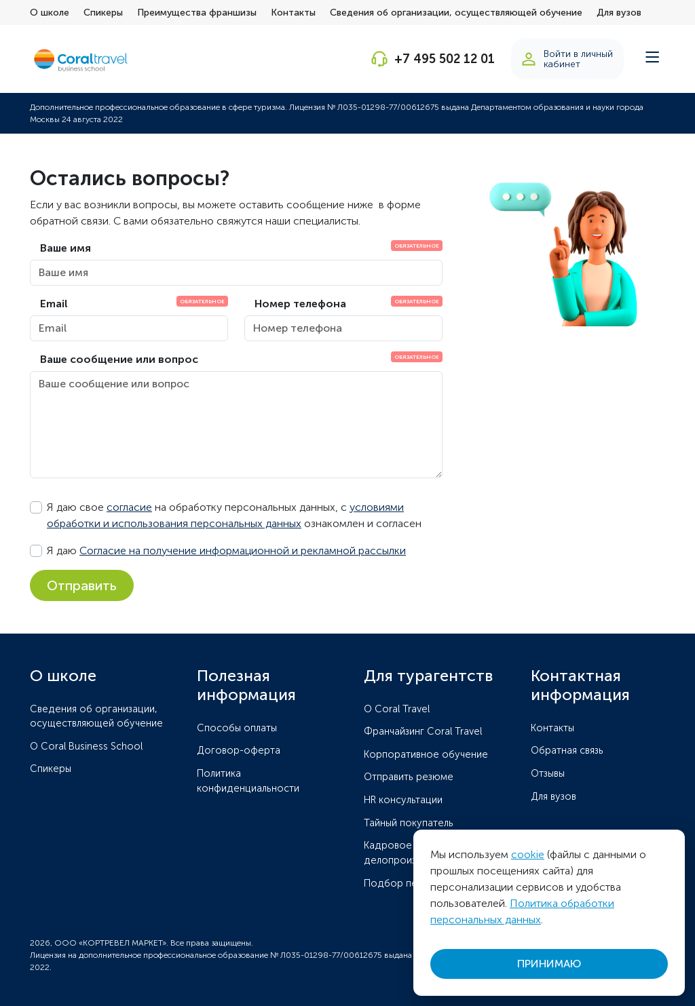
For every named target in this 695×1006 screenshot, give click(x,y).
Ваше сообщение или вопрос (119, 359)
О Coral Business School (86, 746)
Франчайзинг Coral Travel (423, 731)
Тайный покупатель (408, 823)
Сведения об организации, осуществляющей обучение (456, 12)
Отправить (82, 585)
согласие (129, 507)
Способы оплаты (237, 728)
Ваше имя (65, 247)
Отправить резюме (408, 777)
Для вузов (619, 12)
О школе (49, 12)
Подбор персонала (410, 883)
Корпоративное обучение (426, 754)
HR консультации (403, 800)
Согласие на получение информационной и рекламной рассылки (242, 550)
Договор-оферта (238, 750)
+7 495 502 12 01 (444, 59)
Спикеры (103, 12)
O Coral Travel (397, 709)
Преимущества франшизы (197, 12)
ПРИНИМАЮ (549, 963)
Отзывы (548, 773)
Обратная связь (567, 750)
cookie (527, 854)
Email (54, 303)
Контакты (293, 12)
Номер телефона (300, 303)
